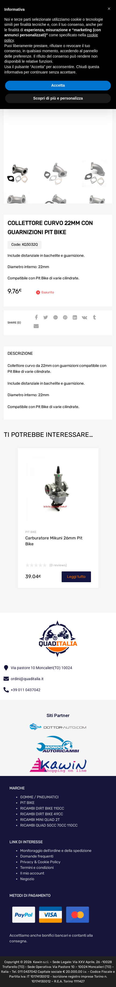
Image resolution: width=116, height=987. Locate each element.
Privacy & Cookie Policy (40, 862)
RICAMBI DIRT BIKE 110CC (42, 808)
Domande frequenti (36, 856)
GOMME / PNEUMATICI (39, 797)
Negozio (27, 879)
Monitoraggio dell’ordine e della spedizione (56, 850)
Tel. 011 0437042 (24, 972)
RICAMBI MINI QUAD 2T (40, 819)
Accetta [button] (58, 85)
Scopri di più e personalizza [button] (58, 98)
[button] (109, 8)
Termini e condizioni (37, 867)
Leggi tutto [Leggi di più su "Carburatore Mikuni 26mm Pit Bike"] (76, 576)
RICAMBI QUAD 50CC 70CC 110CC (49, 825)
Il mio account (32, 873)
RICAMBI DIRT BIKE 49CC (41, 814)
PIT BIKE (30, 532)
